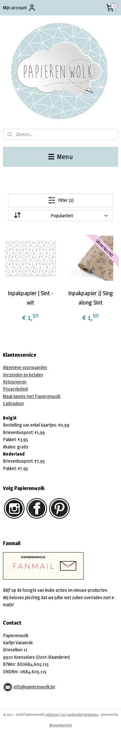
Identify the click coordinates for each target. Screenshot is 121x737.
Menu (60, 157)
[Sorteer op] (60, 215)
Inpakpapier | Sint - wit (30, 298)
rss (63, 714)
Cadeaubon (13, 403)
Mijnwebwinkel (60, 725)
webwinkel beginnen (82, 714)
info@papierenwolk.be (34, 686)
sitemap (52, 714)
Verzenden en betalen (23, 374)
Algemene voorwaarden (25, 367)
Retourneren (14, 381)
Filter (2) (61, 200)
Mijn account (19, 8)
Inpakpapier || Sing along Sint (90, 298)
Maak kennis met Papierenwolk (31, 396)
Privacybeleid (15, 389)
